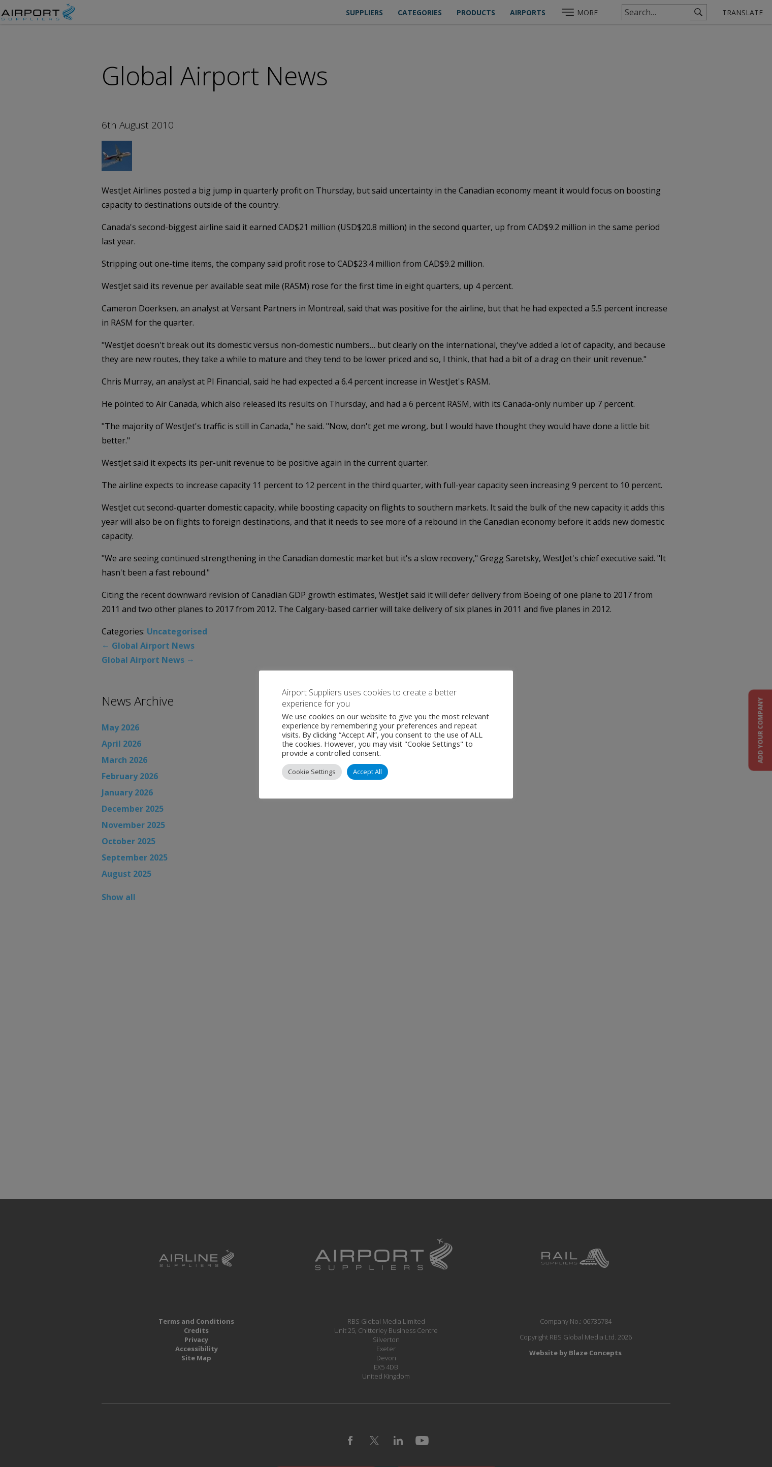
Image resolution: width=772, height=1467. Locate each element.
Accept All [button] (367, 771)
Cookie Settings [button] (312, 771)
